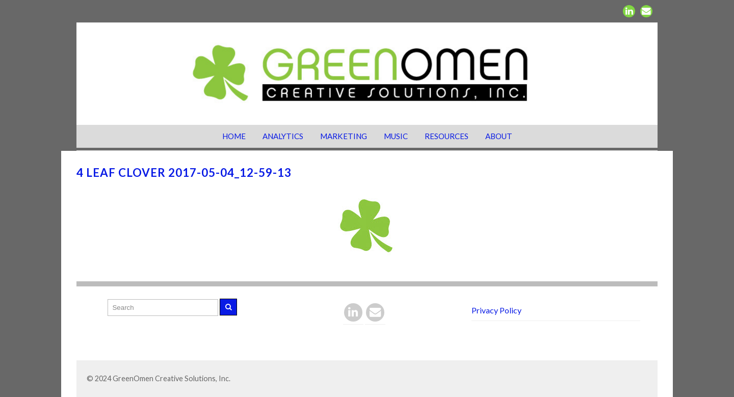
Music (396, 136)
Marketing (343, 136)
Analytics (283, 136)
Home (234, 136)
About (498, 136)
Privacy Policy (496, 310)
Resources (446, 136)
